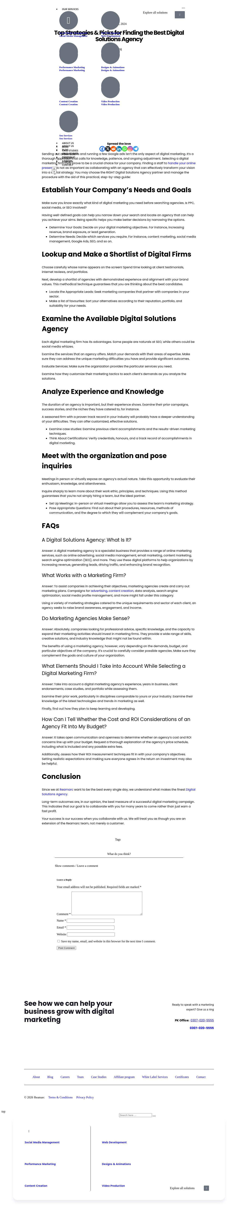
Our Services (70, 9)
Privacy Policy (85, 1101)
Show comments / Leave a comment (76, 865)
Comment (64, 918)
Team (80, 1081)
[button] (119, 863)
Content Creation (68, 104)
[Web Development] (110, 20)
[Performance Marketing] (68, 54)
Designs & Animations (113, 70)
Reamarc (66, 789)
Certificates (182, 1081)
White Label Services (155, 1081)
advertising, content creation (112, 591)
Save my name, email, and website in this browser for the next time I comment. (108, 945)
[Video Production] (110, 89)
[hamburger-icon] (183, 8)
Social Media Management (73, 36)
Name (61, 925)
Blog (65, 150)
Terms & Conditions (60, 1101)
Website (61, 938)
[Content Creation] (68, 89)
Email (61, 931)
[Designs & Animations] (110, 54)
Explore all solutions (182, 1192)
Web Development (110, 36)
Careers (67, 161)
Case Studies (70, 154)
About (36, 1081)
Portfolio (68, 157)
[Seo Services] (68, 123)
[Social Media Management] (68, 20)
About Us (68, 146)
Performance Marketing (72, 70)
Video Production (110, 104)
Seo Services (65, 138)
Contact (67, 165)
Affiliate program (124, 1081)
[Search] (154, 1120)
